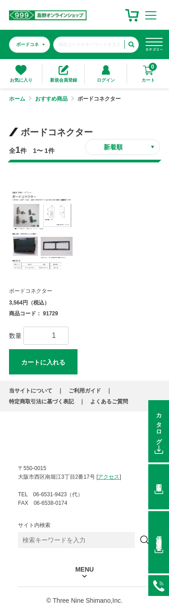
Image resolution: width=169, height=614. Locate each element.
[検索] (144, 540)
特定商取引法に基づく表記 (41, 401)
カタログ (158, 426)
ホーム (17, 99)
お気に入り (21, 74)
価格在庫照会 (158, 536)
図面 (158, 481)
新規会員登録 (63, 74)
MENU (84, 569)
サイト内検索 (34, 525)
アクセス (108, 477)
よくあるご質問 (109, 401)
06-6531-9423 (158, 585)
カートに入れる (43, 362)
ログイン (106, 74)
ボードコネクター (30, 291)
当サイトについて (30, 391)
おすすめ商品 (51, 99)
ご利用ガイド (85, 391)
